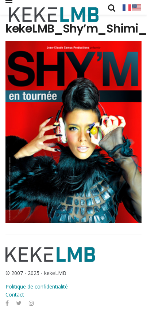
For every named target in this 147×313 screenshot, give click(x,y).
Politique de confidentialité (36, 286)
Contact (14, 294)
